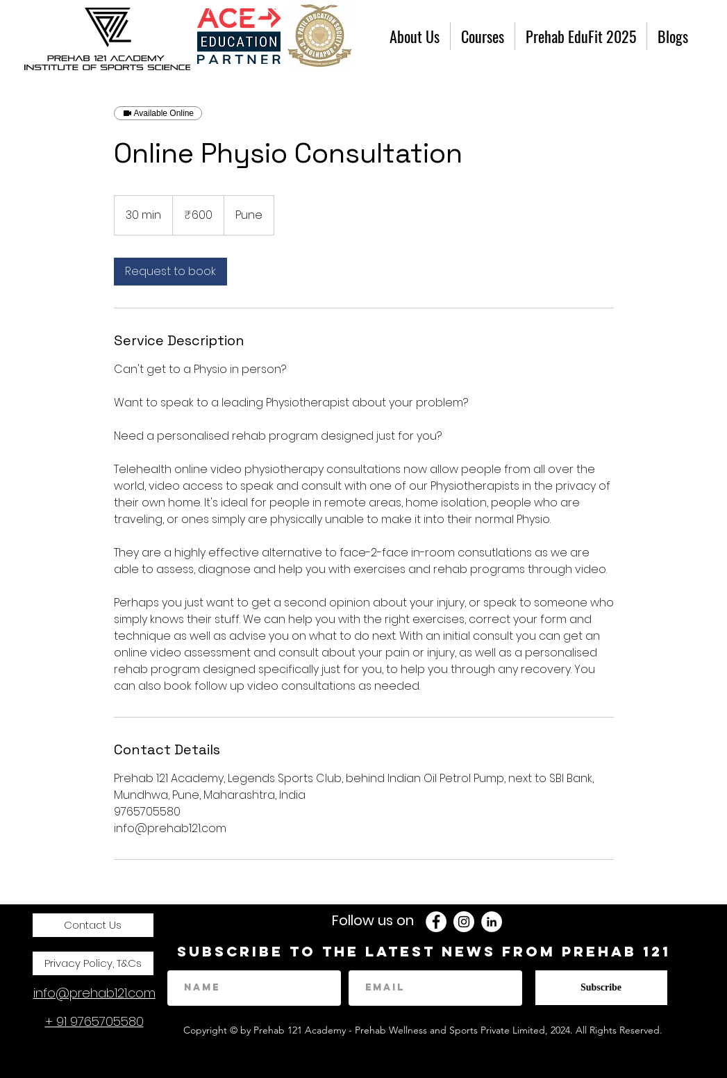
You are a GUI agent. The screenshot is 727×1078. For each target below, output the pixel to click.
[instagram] (463, 921)
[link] (170, 271)
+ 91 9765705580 (94, 1021)
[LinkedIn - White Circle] (491, 921)
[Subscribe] (601, 987)
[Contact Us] (93, 925)
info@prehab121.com (94, 993)
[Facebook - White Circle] (436, 921)
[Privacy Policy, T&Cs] (93, 963)
